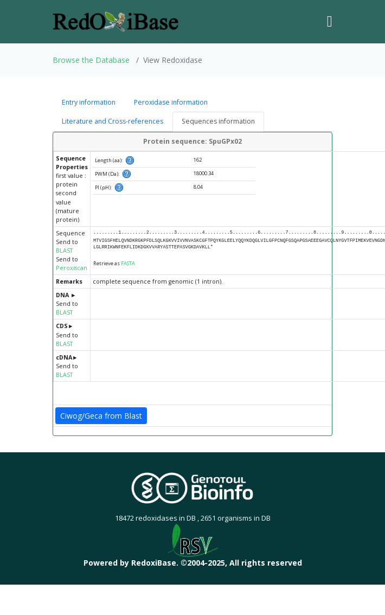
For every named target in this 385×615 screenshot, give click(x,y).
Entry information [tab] (89, 102)
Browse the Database (91, 60)
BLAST (64, 250)
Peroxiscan (71, 268)
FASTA (128, 263)
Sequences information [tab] (218, 121)
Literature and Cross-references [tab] (112, 121)
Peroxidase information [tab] (171, 102)
